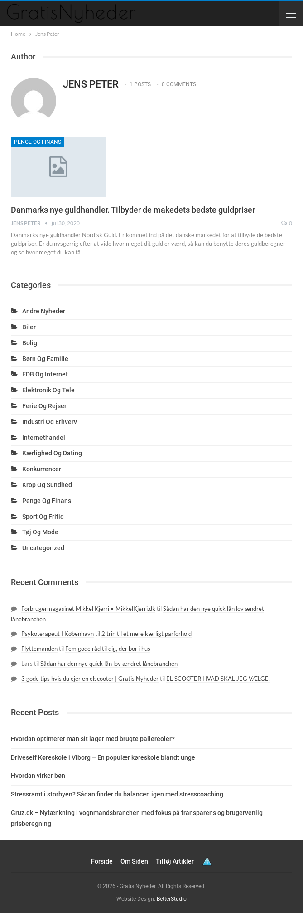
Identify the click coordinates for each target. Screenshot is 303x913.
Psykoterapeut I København (57, 633)
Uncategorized (43, 548)
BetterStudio (172, 899)
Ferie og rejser (44, 406)
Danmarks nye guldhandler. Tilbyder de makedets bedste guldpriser (133, 210)
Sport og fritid (43, 516)
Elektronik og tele (48, 390)
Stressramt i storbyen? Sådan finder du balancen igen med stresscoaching (117, 794)
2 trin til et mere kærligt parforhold (146, 633)
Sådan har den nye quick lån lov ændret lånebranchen (109, 663)
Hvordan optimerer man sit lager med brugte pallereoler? (93, 738)
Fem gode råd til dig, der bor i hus (107, 648)
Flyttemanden (39, 648)
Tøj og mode (40, 532)
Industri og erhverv (49, 421)
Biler (29, 327)
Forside (102, 861)
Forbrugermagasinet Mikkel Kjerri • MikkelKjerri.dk (88, 608)
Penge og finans (37, 142)
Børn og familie (45, 358)
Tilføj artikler (175, 861)
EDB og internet (45, 374)
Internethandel (43, 437)
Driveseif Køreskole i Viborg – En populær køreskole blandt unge (103, 757)
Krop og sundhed (47, 484)
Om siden (134, 861)
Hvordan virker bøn (38, 775)
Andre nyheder (43, 311)
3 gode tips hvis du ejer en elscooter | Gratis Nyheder (90, 678)
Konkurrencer (41, 469)
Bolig (29, 343)
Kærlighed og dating (52, 453)
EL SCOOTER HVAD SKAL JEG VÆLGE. (218, 678)
